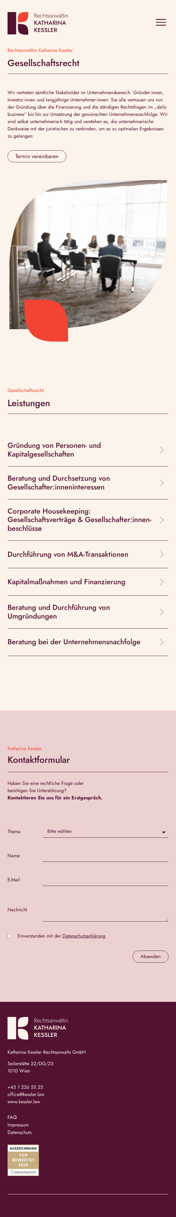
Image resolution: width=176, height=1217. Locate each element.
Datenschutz (20, 1132)
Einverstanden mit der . (62, 936)
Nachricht (17, 909)
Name (14, 855)
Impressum (18, 1125)
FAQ (12, 1117)
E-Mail (14, 880)
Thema (14, 831)
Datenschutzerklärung (83, 935)
